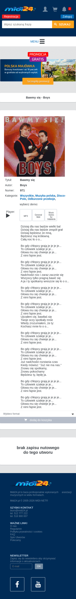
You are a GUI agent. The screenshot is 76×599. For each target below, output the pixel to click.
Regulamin (16, 528)
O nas (13, 526)
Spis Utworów (17, 537)
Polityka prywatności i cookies (26, 531)
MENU (38, 41)
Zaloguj (67, 16)
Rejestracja (11, 16)
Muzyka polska (45, 195)
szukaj (62, 24)
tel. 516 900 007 (19, 516)
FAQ (12, 534)
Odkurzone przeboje (41, 198)
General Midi (38, 216)
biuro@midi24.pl (19, 510)
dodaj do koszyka (38, 420)
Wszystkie (27, 195)
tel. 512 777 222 (19, 513)
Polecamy (15, 540)
